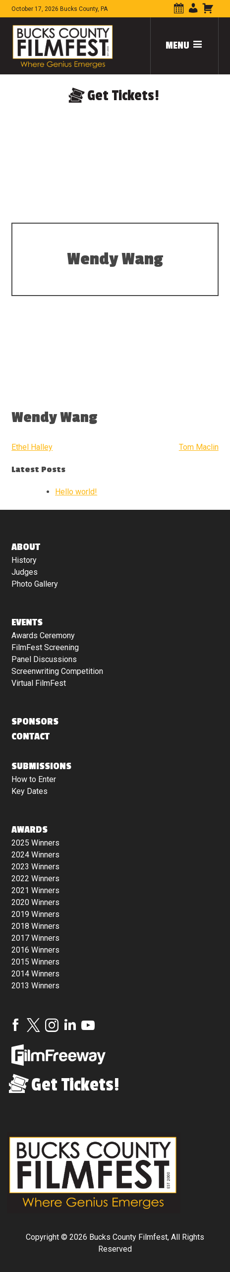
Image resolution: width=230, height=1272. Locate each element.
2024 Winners (35, 854)
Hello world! (76, 491)
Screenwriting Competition (57, 671)
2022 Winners (35, 878)
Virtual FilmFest (38, 683)
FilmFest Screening (45, 647)
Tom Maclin (199, 447)
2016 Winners (35, 950)
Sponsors (34, 721)
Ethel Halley (32, 447)
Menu (184, 45)
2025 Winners (35, 843)
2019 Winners (35, 914)
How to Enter (33, 779)
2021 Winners (35, 890)
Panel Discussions (44, 659)
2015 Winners (35, 962)
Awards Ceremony (43, 635)
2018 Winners (35, 926)
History (24, 560)
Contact (30, 736)
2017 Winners (35, 938)
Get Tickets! (123, 96)
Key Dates (29, 791)
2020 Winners (35, 902)
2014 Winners (35, 973)
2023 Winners (35, 866)
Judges (24, 572)
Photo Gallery (34, 584)
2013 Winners (35, 985)
